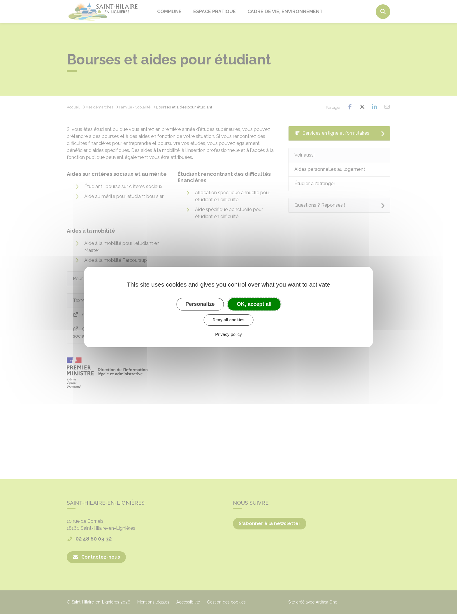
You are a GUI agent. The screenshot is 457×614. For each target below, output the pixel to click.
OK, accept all (254, 304)
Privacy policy (228, 334)
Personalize (200, 304)
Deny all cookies (228, 319)
